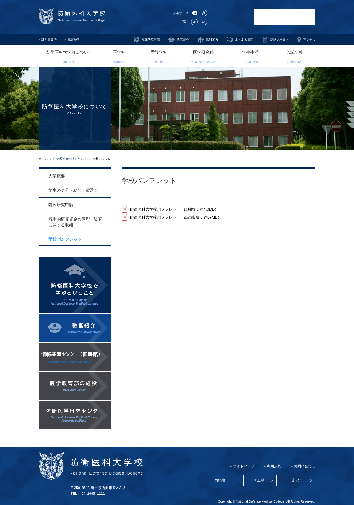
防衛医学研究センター (231, 17)
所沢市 (297, 480)
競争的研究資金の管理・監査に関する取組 (75, 222)
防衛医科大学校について (70, 158)
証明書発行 (49, 39)
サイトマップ (243, 466)
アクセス (309, 39)
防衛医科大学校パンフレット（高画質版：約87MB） (176, 217)
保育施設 (74, 39)
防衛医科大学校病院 (284, 17)
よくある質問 (244, 39)
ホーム (43, 158)
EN (203, 21)
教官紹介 (183, 39)
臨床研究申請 (151, 39)
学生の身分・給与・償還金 (73, 190)
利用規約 (274, 466)
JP (194, 21)
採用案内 (212, 39)
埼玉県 (258, 480)
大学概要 (56, 175)
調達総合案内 (279, 39)
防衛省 (220, 480)
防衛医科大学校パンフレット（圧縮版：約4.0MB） (174, 209)
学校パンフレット (65, 239)
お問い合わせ (304, 466)
